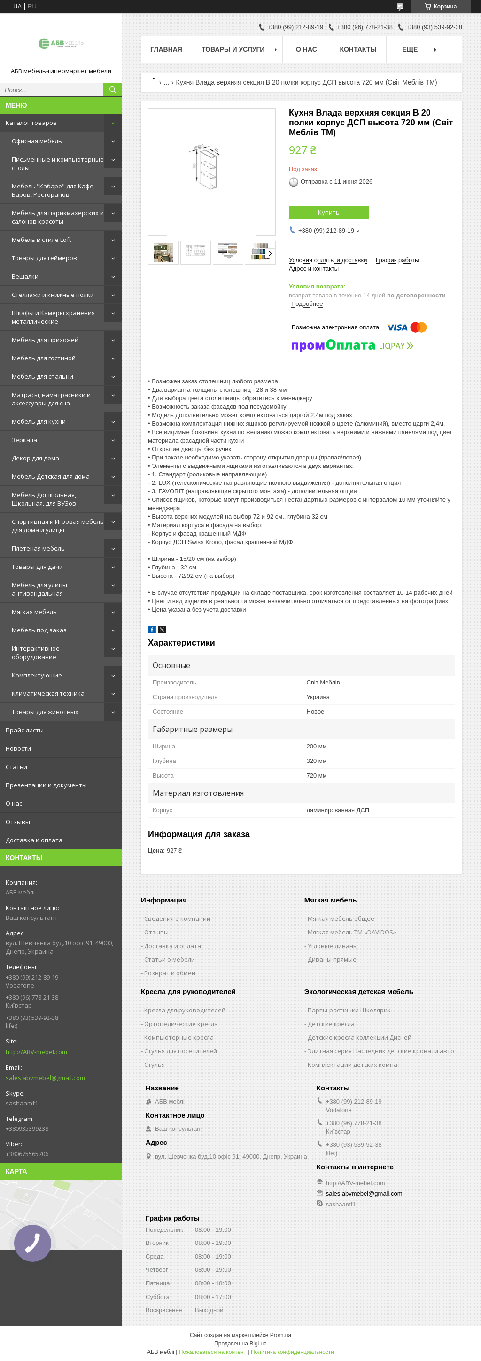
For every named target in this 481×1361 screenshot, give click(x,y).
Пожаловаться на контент (212, 1352)
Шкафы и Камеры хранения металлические (53, 317)
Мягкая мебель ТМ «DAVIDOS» (352, 932)
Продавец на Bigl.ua (240, 1343)
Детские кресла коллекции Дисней (359, 1037)
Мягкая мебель (34, 611)
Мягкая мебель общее (341, 918)
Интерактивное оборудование (36, 652)
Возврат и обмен (169, 973)
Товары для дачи (37, 566)
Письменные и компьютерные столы (58, 163)
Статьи (16, 766)
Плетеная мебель (38, 548)
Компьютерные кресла (179, 1037)
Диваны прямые (332, 959)
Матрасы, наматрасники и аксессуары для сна (51, 398)
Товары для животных (45, 712)
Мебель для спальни (42, 376)
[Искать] (112, 90)
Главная (166, 49)
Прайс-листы (25, 730)
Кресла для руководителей (184, 1010)
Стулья (154, 1064)
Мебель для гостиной (44, 358)
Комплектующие (37, 675)
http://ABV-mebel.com (36, 1052)
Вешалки (25, 276)
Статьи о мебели (169, 959)
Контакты (358, 49)
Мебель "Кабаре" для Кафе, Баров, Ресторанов (53, 190)
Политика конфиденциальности (292, 1352)
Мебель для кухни (39, 421)
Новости (18, 748)
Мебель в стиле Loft (41, 239)
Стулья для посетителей (180, 1051)
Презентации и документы (46, 785)
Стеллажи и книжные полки (53, 294)
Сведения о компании (177, 918)
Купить (329, 212)
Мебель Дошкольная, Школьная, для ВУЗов (44, 498)
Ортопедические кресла (181, 1023)
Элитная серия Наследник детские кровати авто (381, 1051)
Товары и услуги (233, 49)
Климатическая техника (48, 693)
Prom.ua (280, 1335)
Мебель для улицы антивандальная (39, 589)
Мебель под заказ (39, 630)
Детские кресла (331, 1023)
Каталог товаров (31, 122)
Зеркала (24, 440)
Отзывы (18, 821)
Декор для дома (35, 458)
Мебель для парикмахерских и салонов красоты (58, 217)
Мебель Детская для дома (51, 476)
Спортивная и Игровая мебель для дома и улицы (58, 525)
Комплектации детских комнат (354, 1064)
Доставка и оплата (34, 840)
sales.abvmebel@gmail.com (45, 1077)
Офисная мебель (37, 141)
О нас (14, 803)
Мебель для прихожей (45, 339)
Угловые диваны (333, 945)
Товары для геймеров (44, 258)
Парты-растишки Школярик (349, 1010)
